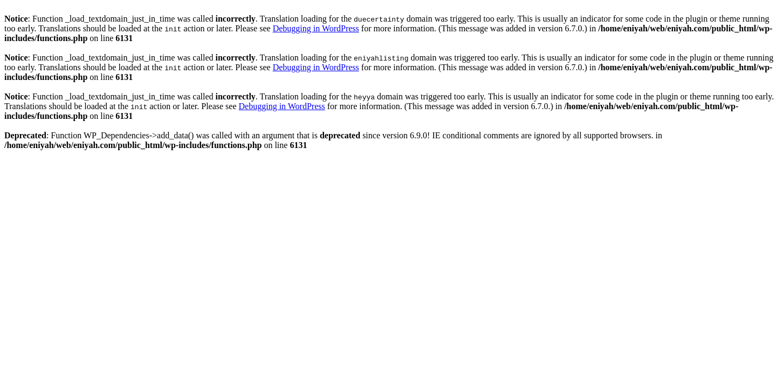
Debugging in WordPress (316, 28)
